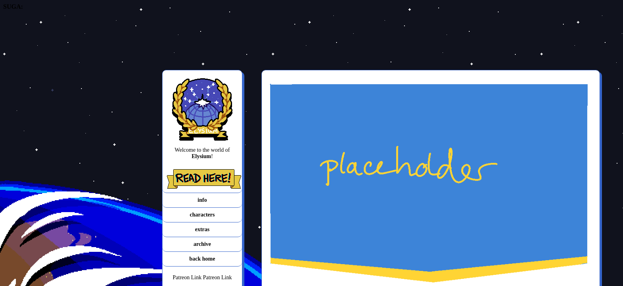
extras (202, 229)
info (202, 200)
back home (202, 259)
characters (202, 215)
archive (202, 244)
